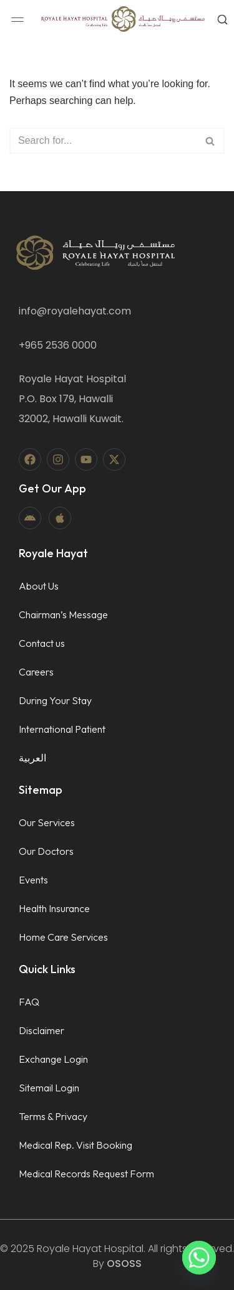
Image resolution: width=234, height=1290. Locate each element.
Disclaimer (41, 1030)
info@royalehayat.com (75, 311)
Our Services (47, 822)
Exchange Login (53, 1059)
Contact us (42, 643)
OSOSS (124, 1263)
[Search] (103, 141)
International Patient (62, 729)
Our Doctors (46, 851)
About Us (39, 586)
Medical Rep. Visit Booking (75, 1145)
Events (33, 879)
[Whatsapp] (199, 1257)
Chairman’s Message (63, 614)
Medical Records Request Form (86, 1173)
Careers (36, 672)
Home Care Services (63, 937)
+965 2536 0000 (58, 345)
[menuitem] (63, 757)
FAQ (29, 1002)
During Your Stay (55, 700)
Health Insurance (54, 908)
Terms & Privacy (53, 1116)
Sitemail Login (49, 1087)
